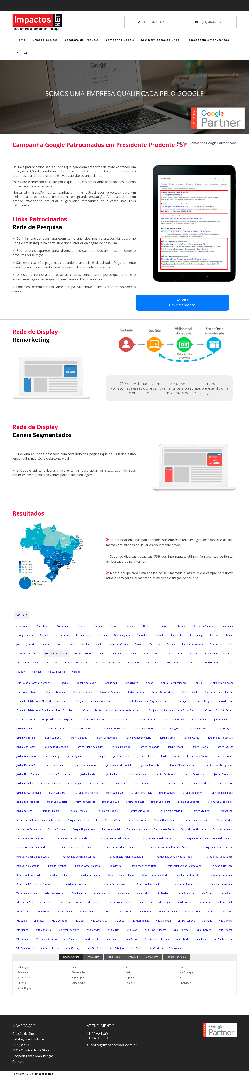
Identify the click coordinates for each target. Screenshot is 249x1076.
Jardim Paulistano (165, 773)
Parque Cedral (225, 819)
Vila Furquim (87, 910)
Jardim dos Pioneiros (56, 745)
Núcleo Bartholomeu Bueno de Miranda (38, 819)
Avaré (113, 624)
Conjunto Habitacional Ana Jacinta (94, 700)
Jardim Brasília (199, 727)
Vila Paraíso (22, 938)
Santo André (176, 652)
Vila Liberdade (59, 919)
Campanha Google (120, 40)
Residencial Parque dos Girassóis (34, 883)
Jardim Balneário (223, 718)
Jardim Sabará (119, 782)
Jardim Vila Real (201, 809)
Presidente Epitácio (27, 652)
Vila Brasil (227, 892)
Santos (193, 652)
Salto (101, 652)
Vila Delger (164, 901)
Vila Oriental (226, 928)
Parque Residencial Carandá (71, 837)
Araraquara (63, 624)
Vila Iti (211, 910)
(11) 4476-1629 (209, 22)
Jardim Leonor (225, 755)
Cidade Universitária (163, 690)
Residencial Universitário (185, 883)
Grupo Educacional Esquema (58, 718)
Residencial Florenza (221, 864)
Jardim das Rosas (25, 745)
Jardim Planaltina (223, 773)
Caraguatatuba (24, 634)
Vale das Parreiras (55, 892)
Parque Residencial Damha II (157, 837)
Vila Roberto (182, 938)
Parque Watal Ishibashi (87, 864)
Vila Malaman (163, 919)
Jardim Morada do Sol (119, 764)
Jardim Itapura (121, 755)
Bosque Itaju (110, 681)
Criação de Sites (45, 40)
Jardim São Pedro (160, 800)
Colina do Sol (189, 690)
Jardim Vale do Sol (108, 809)
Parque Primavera (223, 828)
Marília (85, 643)
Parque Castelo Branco (197, 819)
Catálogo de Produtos (82, 40)
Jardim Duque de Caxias (90, 745)
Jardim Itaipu (98, 755)
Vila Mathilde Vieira (69, 928)
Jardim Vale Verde (139, 809)
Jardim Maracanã (25, 764)
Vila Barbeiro (164, 892)
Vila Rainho (113, 938)
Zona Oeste (114, 956)
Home (21, 40)
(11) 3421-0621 (152, 22)
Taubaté (20, 670)
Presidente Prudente (56, 652)
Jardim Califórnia (25, 736)
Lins (58, 643)
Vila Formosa (64, 910)
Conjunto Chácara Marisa (219, 690)
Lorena (71, 643)
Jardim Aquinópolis (173, 718)
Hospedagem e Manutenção (207, 40)
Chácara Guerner (55, 690)
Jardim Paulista (138, 773)
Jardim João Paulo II (198, 755)
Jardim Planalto (24, 782)
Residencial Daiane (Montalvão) (183, 864)
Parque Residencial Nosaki (218, 846)
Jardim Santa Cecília (145, 782)
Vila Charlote (47, 901)
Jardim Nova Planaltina (182, 764)
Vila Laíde (21, 919)
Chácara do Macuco (27, 690)
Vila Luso (119, 919)
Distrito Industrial (25, 718)
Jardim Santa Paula (142, 791)
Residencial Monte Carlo (155, 873)
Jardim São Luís (110, 800)
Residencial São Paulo (148, 883)
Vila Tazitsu (137, 947)
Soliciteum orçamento (152, 302)
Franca (103, 634)
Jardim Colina (191, 736)
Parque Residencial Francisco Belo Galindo (209, 837)
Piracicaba (216, 643)
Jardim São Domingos (221, 791)
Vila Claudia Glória (70, 901)
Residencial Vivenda (222, 883)
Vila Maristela (43, 928)
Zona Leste (152, 956)
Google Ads (20, 1043)
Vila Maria (207, 919)
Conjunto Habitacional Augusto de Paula (146, 700)
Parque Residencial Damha (114, 837)
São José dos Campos (108, 661)
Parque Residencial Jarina (121, 846)
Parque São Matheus (27, 864)
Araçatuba (42, 624)
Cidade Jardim (136, 690)
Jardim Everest (225, 745)
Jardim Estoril (175, 745)
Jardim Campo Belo (106, 736)
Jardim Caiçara (225, 727)
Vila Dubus (206, 901)
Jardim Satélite (24, 809)
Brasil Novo (131, 681)
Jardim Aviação (199, 718)
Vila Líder (79, 919)
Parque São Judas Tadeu (219, 855)
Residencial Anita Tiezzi (144, 864)
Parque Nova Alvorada (193, 828)
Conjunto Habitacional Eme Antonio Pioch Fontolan (44, 709)
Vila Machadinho (140, 919)
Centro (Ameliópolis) (221, 681)
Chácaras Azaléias (110, 690)
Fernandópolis (84, 634)
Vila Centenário (24, 901)
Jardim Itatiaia (145, 755)
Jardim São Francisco (27, 800)
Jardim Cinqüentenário (138, 736)
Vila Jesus (228, 910)
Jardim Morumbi (150, 764)
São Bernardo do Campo (219, 652)
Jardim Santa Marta (58, 791)
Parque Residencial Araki (30, 837)
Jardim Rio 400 (97, 782)
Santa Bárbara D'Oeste (124, 652)
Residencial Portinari (76, 883)
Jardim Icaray (52, 755)
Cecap (149, 681)
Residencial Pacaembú (220, 873)
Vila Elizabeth (225, 901)
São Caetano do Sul (27, 661)
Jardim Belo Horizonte (113, 727)
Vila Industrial (192, 910)
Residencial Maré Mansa (121, 873)
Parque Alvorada (137, 819)
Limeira (45, 643)
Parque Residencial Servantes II (126, 855)
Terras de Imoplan (26, 892)
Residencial (116, 864)
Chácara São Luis (82, 690)
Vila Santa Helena (223, 938)
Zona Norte (93, 956)
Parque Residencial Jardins (76, 846)
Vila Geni (106, 910)
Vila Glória (125, 910)
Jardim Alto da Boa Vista (94, 718)
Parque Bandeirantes (165, 819)
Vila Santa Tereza (50, 947)
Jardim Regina (74, 782)
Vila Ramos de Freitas (157, 938)
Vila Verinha (156, 947)
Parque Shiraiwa (57, 864)
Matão (99, 643)
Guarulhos (142, 634)
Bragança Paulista (203, 624)
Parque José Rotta (164, 828)
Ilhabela (159, 634)
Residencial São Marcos (112, 883)
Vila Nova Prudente (155, 928)
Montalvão (227, 809)
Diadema (64, 634)
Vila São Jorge (73, 947)
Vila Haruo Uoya (168, 910)
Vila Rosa (202, 938)
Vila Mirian (113, 928)
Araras (81, 624)
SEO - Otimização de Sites (30, 1049)
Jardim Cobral (168, 736)
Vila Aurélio (143, 892)
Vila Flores (43, 910)
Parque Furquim (57, 828)
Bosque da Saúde (86, 681)
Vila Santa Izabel (25, 947)
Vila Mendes (93, 928)
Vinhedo (76, 670)
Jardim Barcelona (25, 727)
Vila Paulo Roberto (46, 938)
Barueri (147, 624)
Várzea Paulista (56, 670)
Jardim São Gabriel (56, 800)
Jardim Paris (113, 773)
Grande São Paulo (176, 956)
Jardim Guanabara (26, 755)
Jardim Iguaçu (75, 755)
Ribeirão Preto (83, 652)
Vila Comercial (95, 901)
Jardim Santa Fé (224, 782)
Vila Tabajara (117, 947)
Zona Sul (133, 956)
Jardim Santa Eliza (199, 782)
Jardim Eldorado (121, 745)
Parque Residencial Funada (31, 846)
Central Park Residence (174, 681)
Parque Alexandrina (78, 819)
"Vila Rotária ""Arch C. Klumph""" (34, 681)
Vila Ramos (132, 938)
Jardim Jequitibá (170, 755)
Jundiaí (30, 643)
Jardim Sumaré (51, 809)
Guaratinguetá (122, 634)
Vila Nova (132, 928)
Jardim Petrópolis (194, 773)
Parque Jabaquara (137, 828)
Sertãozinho (153, 661)
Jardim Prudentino (50, 782)
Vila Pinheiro (71, 938)
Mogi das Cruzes (119, 643)
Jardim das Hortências (220, 736)
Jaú (18, 643)
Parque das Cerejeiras (28, 828)
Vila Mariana (226, 919)
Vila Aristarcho (102, 892)
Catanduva (46, 634)
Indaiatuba (177, 634)
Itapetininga (196, 634)
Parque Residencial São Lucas (32, 855)
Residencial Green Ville (28, 873)
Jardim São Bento (192, 791)
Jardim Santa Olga (115, 791)
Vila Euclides (23, 910)
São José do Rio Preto (77, 661)
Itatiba (229, 634)
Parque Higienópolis (84, 828)
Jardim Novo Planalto (28, 773)
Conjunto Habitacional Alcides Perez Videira (40, 700)
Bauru (163, 624)
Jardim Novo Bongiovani (219, 764)
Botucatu (180, 624)
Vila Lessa (39, 919)
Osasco (139, 643)
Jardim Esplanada (149, 745)
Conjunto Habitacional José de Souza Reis (172, 709)
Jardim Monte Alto (86, 764)
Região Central (71, 956)
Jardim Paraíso (88, 773)
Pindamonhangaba (192, 643)
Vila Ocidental (181, 928)
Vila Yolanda (176, 947)
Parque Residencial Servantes (79, 855)
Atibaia (98, 624)
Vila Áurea (123, 892)
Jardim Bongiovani (172, 727)
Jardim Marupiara (55, 764)
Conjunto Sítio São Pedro (219, 709)
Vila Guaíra (145, 910)
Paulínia (171, 643)
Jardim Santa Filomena (28, 791)
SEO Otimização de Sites (160, 40)
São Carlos (51, 661)
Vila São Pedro (95, 947)
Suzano (189, 661)
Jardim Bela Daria (54, 727)
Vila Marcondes (186, 919)
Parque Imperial (111, 828)
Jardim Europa (200, 745)
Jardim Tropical (78, 809)
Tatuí (230, 661)
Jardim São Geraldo (84, 800)
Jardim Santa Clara (173, 782)
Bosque (64, 681)
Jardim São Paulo (135, 800)
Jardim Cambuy (78, 736)
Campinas (227, 624)
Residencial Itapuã (90, 873)
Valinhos (36, 670)
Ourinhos (155, 643)
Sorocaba (172, 661)
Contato (23, 53)
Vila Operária (204, 928)
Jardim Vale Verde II (171, 809)
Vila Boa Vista (186, 892)
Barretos (130, 624)
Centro (198, 681)
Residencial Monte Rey (188, 873)
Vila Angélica (79, 892)
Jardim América (122, 718)
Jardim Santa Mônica (87, 791)
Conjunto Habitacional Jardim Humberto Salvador (110, 709)
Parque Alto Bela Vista (108, 819)
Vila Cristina (145, 901)
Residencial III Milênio (60, 873)
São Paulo (21, 613)
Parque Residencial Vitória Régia (174, 855)
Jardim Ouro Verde (60, 773)
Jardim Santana (167, 791)
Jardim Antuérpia (147, 718)
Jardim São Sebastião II (220, 800)
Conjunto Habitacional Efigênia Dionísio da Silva (206, 700)
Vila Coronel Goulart (121, 901)
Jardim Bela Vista (82, 727)
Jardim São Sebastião (189, 800)
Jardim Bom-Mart (143, 727)
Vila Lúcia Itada (99, 919)
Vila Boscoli (208, 892)
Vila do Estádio (185, 901)
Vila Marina (22, 928)
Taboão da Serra (210, 661)
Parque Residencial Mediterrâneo (169, 846)
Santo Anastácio (153, 652)
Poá (230, 643)
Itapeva (214, 634)
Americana (22, 624)
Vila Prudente (92, 938)
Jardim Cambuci (52, 736)
